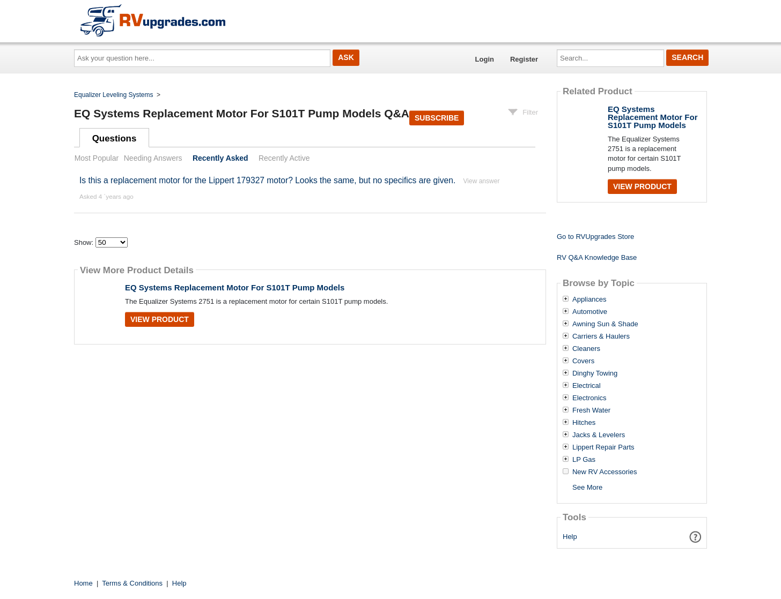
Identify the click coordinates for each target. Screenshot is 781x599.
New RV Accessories (604, 472)
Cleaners (586, 349)
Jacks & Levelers (598, 435)
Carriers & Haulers (601, 336)
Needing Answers (153, 158)
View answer (481, 181)
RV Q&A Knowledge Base (597, 257)
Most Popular (97, 158)
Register (524, 59)
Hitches (583, 422)
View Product (159, 319)
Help (570, 537)
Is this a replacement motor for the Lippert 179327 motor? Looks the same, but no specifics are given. (267, 180)
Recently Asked (220, 158)
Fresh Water (591, 410)
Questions (114, 138)
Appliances (589, 299)
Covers (583, 361)
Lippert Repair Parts (603, 447)
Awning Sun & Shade (605, 324)
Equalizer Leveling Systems (113, 95)
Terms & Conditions (132, 583)
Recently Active (284, 158)
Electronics (589, 398)
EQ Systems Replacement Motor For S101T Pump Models (234, 287)
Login (484, 59)
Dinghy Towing (594, 373)
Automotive (589, 312)
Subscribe (437, 118)
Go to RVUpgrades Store (595, 237)
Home (83, 583)
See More (587, 487)
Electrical (586, 386)
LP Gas (583, 459)
